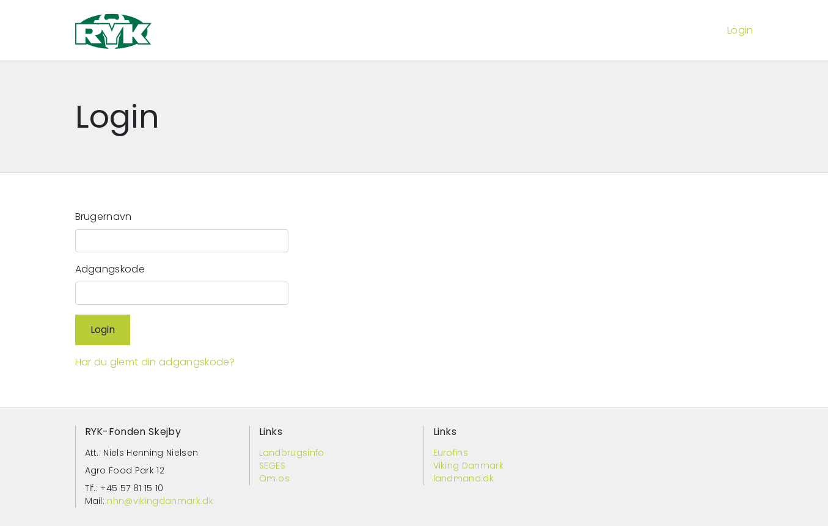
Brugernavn (103, 217)
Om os (274, 478)
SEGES (272, 465)
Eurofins (451, 453)
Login (740, 30)
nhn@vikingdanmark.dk (160, 501)
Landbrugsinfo (291, 453)
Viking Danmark (468, 465)
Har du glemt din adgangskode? (155, 362)
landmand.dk (463, 478)
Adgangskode (110, 269)
